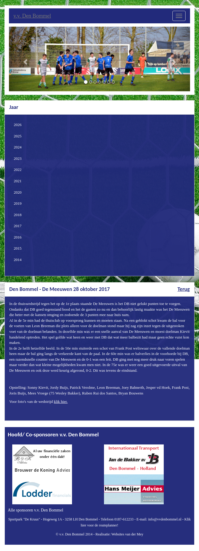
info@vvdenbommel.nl (164, 519)
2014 (18, 259)
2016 (18, 237)
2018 (18, 214)
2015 (18, 248)
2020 (18, 192)
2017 (18, 226)
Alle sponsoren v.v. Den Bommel (35, 510)
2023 (18, 158)
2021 (18, 181)
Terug (183, 289)
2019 (18, 203)
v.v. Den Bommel (32, 16)
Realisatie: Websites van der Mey (119, 534)
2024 (18, 147)
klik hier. (61, 401)
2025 (18, 136)
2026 (18, 124)
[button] (22, 59)
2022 (18, 169)
